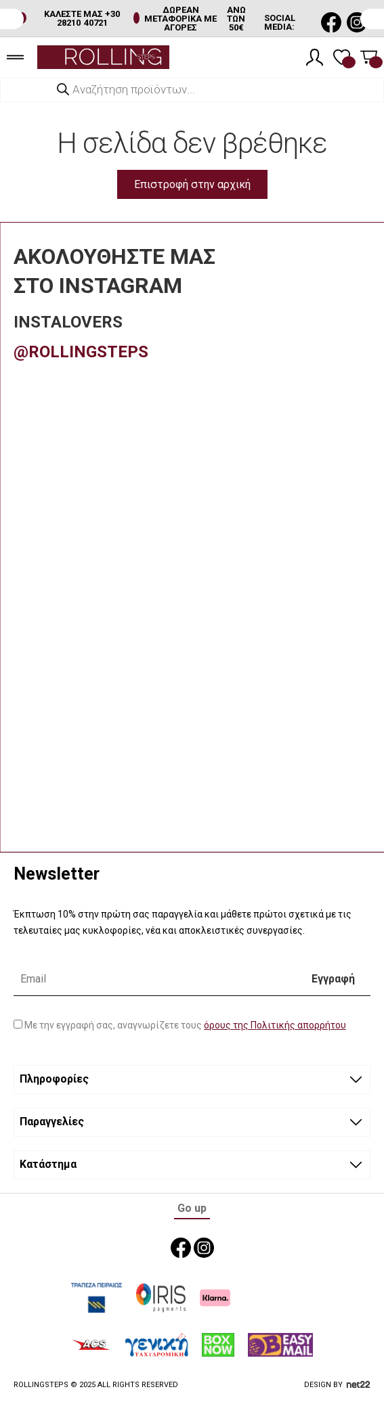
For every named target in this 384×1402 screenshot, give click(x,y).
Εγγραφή (333, 978)
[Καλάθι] (368, 57)
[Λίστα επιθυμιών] (341, 57)
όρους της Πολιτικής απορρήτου (275, 1025)
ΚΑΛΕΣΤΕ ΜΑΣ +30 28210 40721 (82, 18)
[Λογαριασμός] (314, 57)
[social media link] (331, 22)
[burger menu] (15, 57)
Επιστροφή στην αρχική (192, 184)
